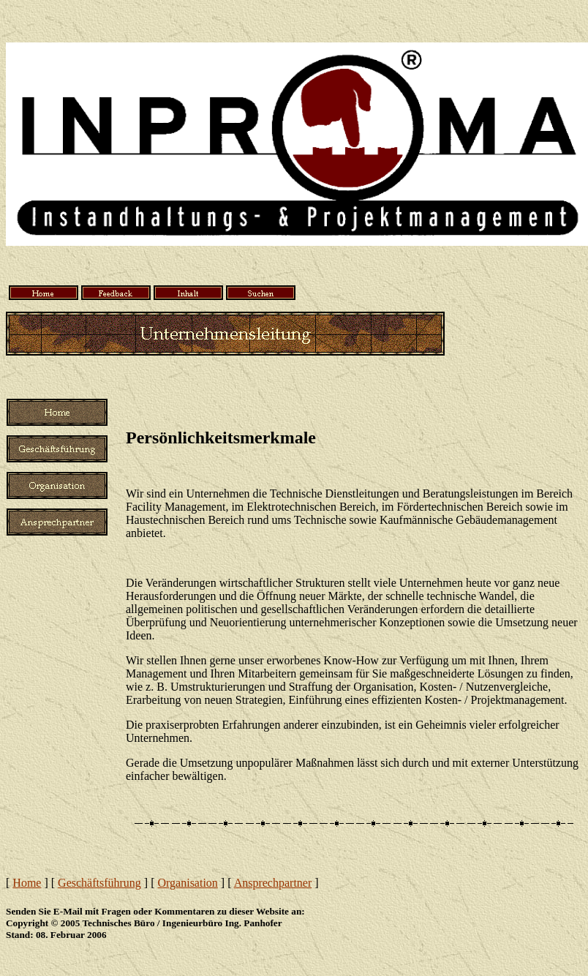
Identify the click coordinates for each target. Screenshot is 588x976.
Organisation (188, 882)
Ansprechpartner (273, 882)
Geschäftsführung (99, 882)
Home (26, 882)
